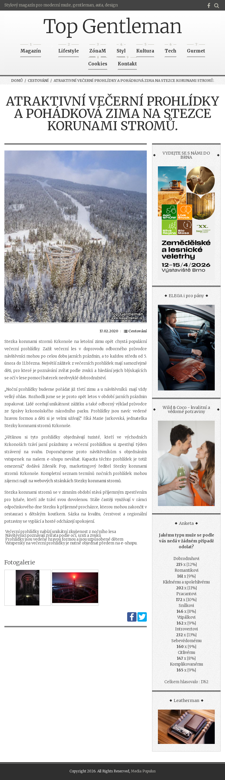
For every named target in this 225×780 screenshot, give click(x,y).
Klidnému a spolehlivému (186, 582)
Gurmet (196, 49)
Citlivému (186, 652)
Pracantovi (186, 593)
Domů (17, 80)
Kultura (145, 49)
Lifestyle (68, 49)
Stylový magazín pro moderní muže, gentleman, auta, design (61, 5)
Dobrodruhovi (186, 558)
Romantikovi (186, 570)
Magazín (30, 49)
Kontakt (127, 62)
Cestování (38, 80)
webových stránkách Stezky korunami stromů (77, 480)
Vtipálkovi (186, 617)
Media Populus (143, 771)
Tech (170, 49)
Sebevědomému (186, 640)
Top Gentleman (112, 26)
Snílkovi (186, 605)
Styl (121, 49)
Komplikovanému (186, 664)
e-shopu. (129, 543)
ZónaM (97, 49)
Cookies (97, 62)
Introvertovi (186, 629)
